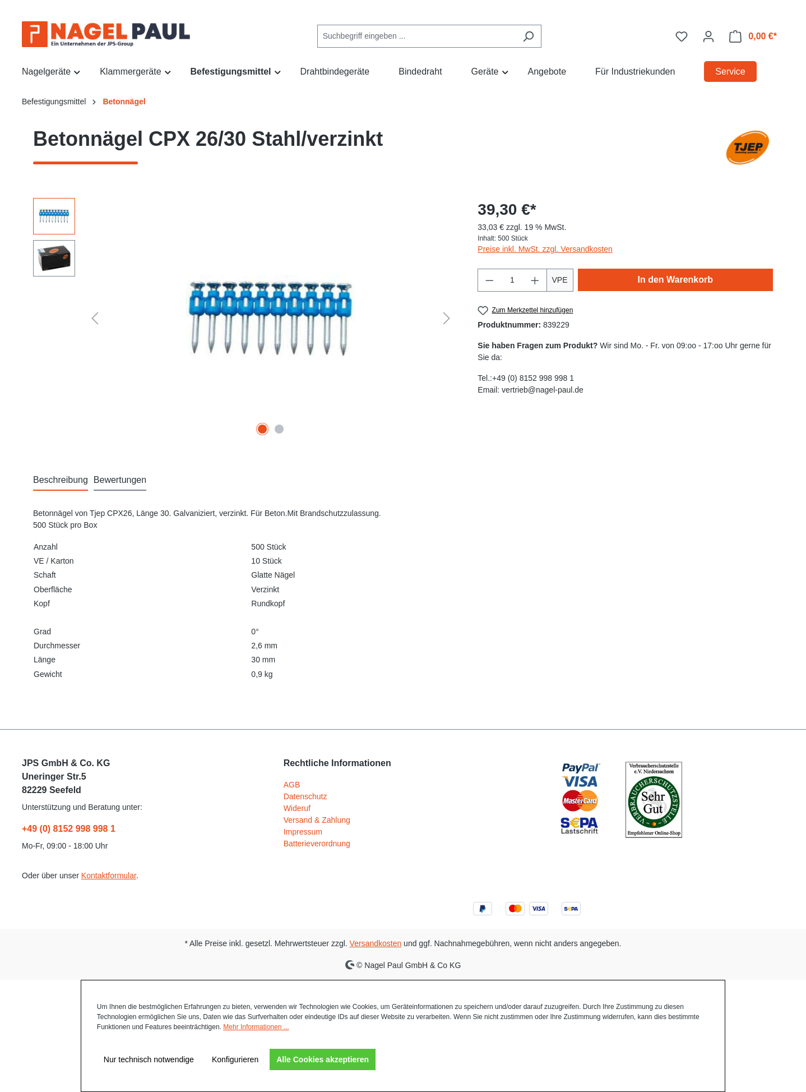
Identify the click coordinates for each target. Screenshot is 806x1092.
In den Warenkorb (676, 279)
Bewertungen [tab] (120, 480)
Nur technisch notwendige (149, 1059)
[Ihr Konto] (708, 36)
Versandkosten (376, 943)
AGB (292, 784)
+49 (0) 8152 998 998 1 (68, 828)
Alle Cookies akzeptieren (322, 1059)
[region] (244, 318)
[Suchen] (528, 36)
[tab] (60, 481)
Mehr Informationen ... (256, 1027)
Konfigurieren (235, 1059)
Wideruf (297, 808)
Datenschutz (305, 796)
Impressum (303, 831)
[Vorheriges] (94, 318)
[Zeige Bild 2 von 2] (279, 429)
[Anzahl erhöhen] (535, 280)
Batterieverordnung (317, 843)
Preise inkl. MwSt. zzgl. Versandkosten (545, 249)
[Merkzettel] (681, 36)
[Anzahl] (512, 280)
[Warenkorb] (753, 36)
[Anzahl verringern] (489, 280)
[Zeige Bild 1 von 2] (262, 429)
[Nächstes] (446, 318)
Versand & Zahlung (317, 819)
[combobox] (416, 36)
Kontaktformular (108, 875)
